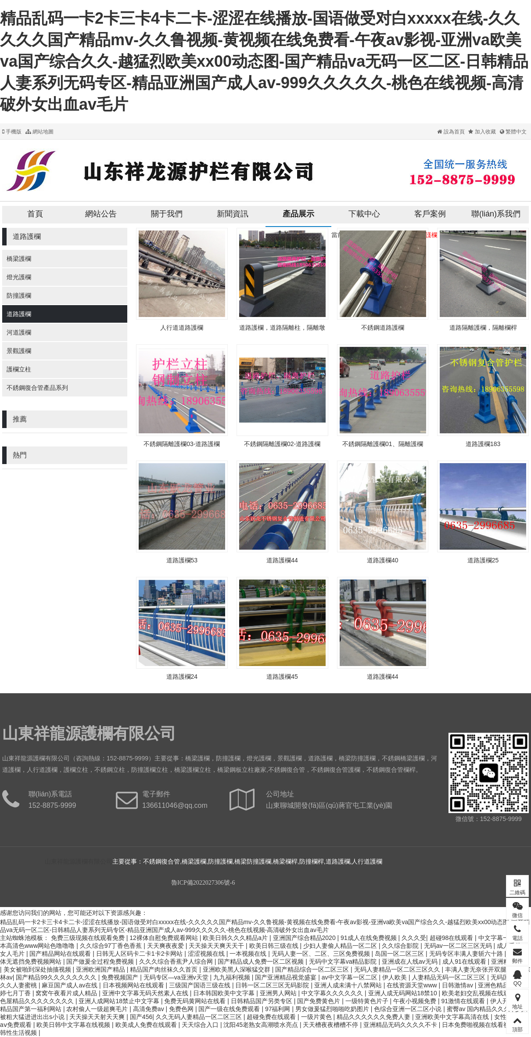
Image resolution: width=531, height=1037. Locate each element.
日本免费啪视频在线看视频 (479, 1024)
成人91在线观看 (465, 961)
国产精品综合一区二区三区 (313, 969)
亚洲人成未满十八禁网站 (349, 985)
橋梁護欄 (19, 258)
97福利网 (278, 1008)
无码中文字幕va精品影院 (344, 961)
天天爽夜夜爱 (166, 945)
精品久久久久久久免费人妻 (374, 1016)
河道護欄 (19, 332)
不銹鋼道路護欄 (382, 327)
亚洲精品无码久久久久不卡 (401, 1024)
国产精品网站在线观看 (61, 953)
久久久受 (414, 937)
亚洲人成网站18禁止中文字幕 (120, 1001)
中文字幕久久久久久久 (333, 993)
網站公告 (101, 213)
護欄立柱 (19, 369)
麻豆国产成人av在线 (70, 985)
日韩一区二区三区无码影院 (273, 985)
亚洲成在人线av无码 (410, 961)
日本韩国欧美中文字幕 (224, 993)
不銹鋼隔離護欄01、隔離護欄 (382, 443)
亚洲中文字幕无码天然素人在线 (146, 993)
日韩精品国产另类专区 (262, 1001)
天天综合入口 (201, 1024)
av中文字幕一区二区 (350, 977)
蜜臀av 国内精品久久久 (479, 1008)
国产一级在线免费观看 (230, 1008)
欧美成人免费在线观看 (147, 1024)
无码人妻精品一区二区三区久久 (398, 969)
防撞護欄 (19, 295)
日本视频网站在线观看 (134, 985)
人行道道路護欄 (181, 327)
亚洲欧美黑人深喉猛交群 (237, 969)
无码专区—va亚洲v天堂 (177, 977)
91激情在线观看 (464, 1001)
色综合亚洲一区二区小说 (408, 1008)
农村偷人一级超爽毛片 (97, 1008)
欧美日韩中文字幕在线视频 (74, 1024)
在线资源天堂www (412, 985)
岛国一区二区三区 (400, 953)
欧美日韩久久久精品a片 (236, 937)
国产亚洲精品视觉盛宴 (286, 977)
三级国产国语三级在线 (200, 985)
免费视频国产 (120, 977)
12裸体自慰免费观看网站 (164, 937)
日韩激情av (458, 985)
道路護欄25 (483, 560)
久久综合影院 (401, 945)
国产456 (141, 1016)
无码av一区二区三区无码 (459, 945)
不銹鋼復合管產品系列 (37, 387)
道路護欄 (19, 313)
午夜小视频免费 (415, 1001)
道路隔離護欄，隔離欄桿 (483, 327)
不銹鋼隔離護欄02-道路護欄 (282, 443)
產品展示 (298, 213)
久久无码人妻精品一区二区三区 (200, 1016)
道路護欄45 (282, 676)
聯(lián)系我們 (495, 213)
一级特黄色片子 (367, 1001)
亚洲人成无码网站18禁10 (403, 993)
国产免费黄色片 (319, 1001)
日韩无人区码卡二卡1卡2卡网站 (140, 953)
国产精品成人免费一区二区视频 (261, 961)
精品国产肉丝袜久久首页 (164, 969)
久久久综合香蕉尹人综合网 (177, 961)
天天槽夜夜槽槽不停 (331, 1024)
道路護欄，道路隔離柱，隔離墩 (282, 327)
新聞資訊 (232, 213)
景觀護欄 (19, 350)
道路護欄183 (483, 443)
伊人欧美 (395, 977)
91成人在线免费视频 (369, 937)
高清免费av (149, 1008)
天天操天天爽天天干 (217, 945)
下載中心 (364, 213)
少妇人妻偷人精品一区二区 (341, 945)
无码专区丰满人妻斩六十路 (467, 953)
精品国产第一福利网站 (31, 1008)
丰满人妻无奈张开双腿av (480, 969)
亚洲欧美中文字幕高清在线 (453, 1016)
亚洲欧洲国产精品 (101, 969)
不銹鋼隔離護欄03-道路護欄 (182, 443)
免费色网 (182, 1008)
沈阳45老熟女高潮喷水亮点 (261, 1024)
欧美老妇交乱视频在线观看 (479, 993)
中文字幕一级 (497, 937)
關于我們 (167, 213)
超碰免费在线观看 (272, 1016)
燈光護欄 (19, 277)
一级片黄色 (317, 1016)
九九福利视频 (232, 977)
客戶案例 (430, 213)
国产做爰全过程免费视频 (101, 961)
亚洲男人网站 (279, 993)
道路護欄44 (282, 560)
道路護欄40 (382, 560)
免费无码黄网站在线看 (195, 1001)
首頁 (35, 213)
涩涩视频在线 (207, 953)
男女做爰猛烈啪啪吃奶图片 (333, 1008)
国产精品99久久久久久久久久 (57, 977)
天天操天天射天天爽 (97, 1016)
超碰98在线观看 (452, 937)
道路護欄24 (182, 676)
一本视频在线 (249, 953)
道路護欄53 (182, 560)
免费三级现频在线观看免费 (88, 937)
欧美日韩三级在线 (274, 945)
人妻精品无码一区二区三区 (449, 977)
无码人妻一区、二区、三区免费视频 (322, 953)
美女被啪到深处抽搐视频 (38, 969)
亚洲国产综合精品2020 (305, 937)
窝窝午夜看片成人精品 (67, 993)
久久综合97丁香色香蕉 (112, 945)
